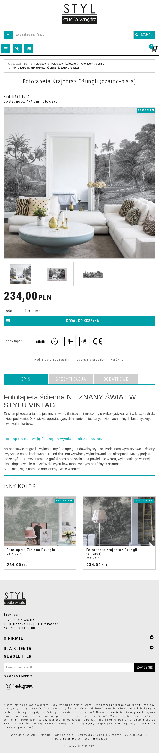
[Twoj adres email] (79, 667)
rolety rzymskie (30, 708)
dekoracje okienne (125, 705)
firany (8, 708)
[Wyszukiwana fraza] (73, 35)
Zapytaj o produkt (90, 359)
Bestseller (146, 110)
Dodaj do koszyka (82, 321)
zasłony (149, 705)
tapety (35, 712)
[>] (156, 533)
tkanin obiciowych (57, 723)
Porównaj (118, 359)
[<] (3, 533)
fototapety (19, 712)
